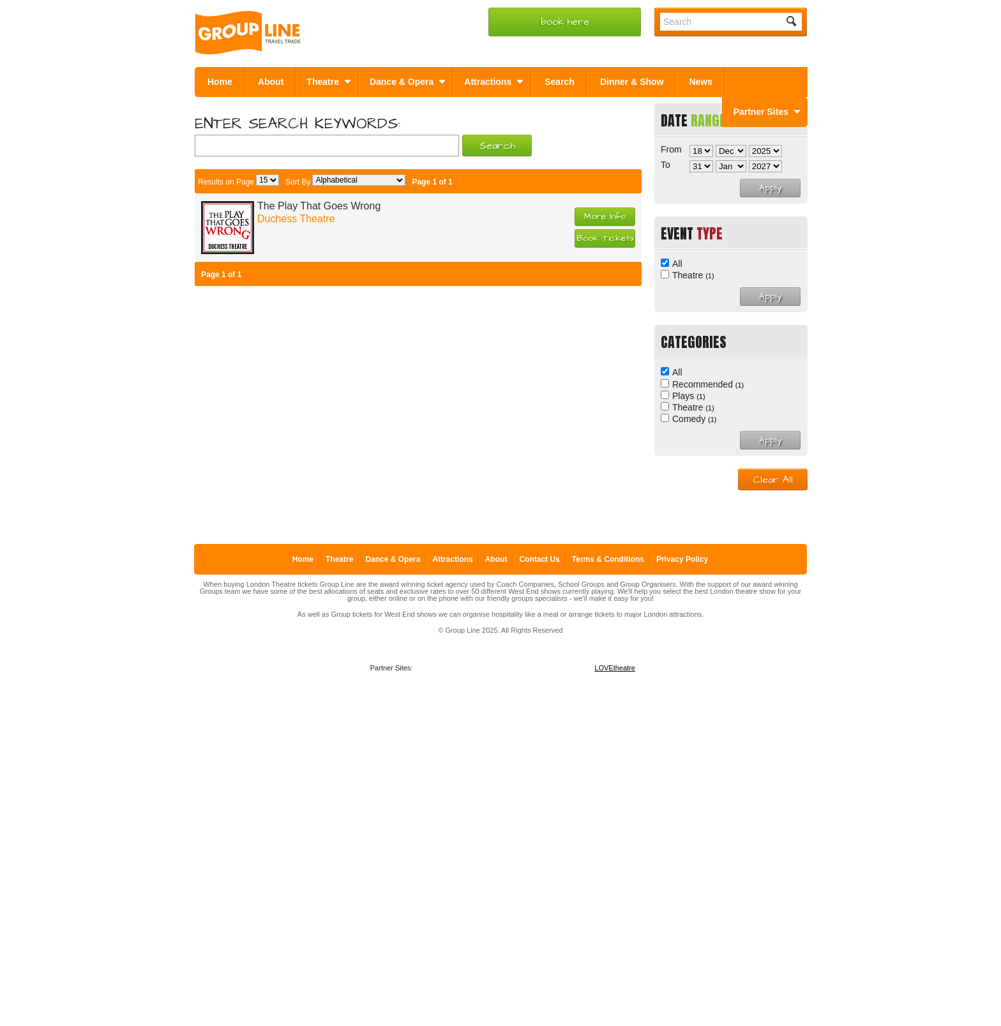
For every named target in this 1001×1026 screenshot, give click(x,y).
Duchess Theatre (296, 218)
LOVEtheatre (614, 668)
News (700, 82)
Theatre (693, 275)
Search (560, 82)
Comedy (694, 419)
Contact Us (539, 559)
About (270, 82)
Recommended (708, 384)
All (677, 264)
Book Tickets (605, 238)
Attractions (452, 559)
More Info (605, 216)
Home (219, 82)
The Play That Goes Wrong (318, 205)
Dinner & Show (632, 82)
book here (565, 22)
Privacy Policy (682, 559)
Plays (688, 396)
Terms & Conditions (608, 559)
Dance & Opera (392, 559)
